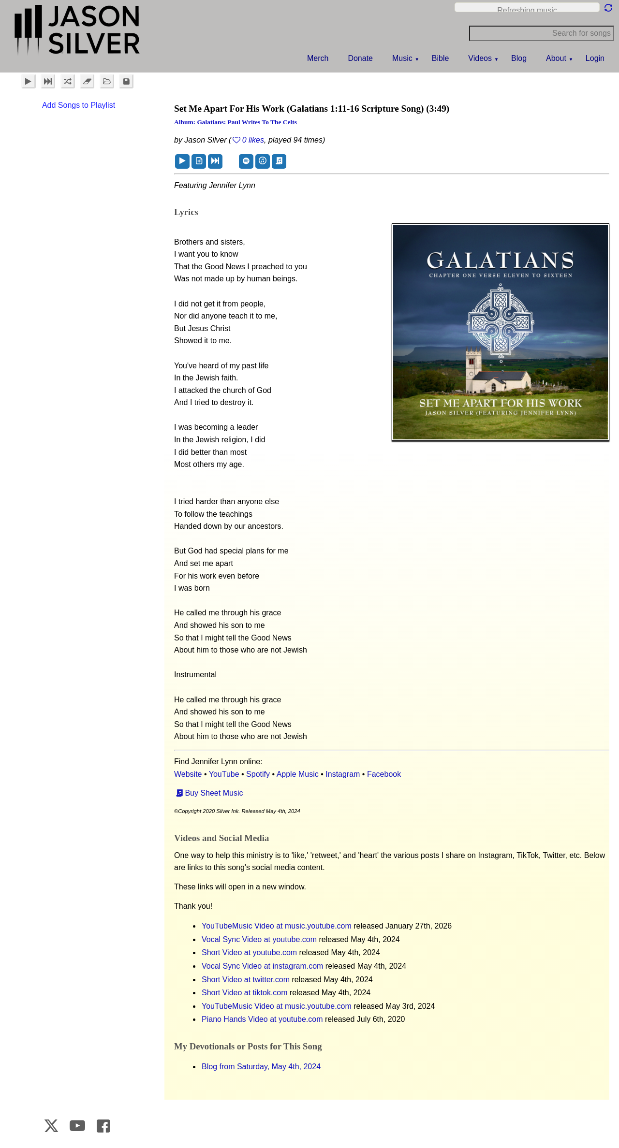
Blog (519, 58)
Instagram (342, 774)
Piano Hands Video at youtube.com (262, 1019)
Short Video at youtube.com (249, 952)
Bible (440, 58)
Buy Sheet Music (214, 793)
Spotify (258, 774)
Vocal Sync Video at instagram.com (262, 966)
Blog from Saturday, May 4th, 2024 (261, 1066)
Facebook (384, 774)
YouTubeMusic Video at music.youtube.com (277, 926)
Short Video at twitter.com (246, 979)
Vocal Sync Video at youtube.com (259, 939)
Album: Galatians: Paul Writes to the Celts (235, 122)
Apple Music (298, 774)
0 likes (253, 140)
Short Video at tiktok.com (245, 992)
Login (595, 58)
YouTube (224, 774)
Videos (480, 58)
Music (402, 58)
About (556, 58)
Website (188, 774)
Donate (360, 58)
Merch (317, 58)
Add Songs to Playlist (78, 105)
